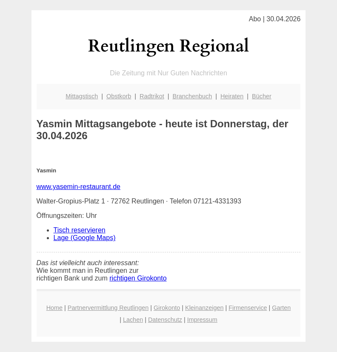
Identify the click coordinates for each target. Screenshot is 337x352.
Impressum (202, 319)
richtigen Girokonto (137, 278)
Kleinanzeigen (204, 307)
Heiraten (231, 96)
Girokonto (167, 307)
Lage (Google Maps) (85, 237)
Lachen (133, 319)
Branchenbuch (192, 96)
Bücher (261, 96)
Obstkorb (118, 96)
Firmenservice (247, 307)
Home (54, 307)
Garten (281, 307)
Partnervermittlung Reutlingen (108, 307)
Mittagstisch (82, 96)
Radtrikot (152, 96)
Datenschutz (165, 319)
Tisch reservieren (80, 230)
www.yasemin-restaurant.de (78, 186)
